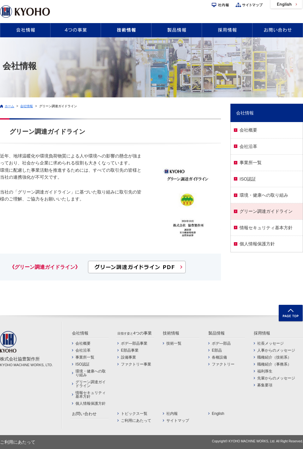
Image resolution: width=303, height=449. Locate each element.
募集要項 (264, 385)
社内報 (220, 5)
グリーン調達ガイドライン (58, 106)
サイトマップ (249, 5)
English (286, 5)
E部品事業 (130, 350)
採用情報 (227, 30)
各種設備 (219, 357)
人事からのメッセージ (276, 350)
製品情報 (177, 30)
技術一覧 (173, 343)
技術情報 (126, 30)
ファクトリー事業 (136, 364)
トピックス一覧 (134, 413)
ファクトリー (223, 364)
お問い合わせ (277, 30)
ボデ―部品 (221, 343)
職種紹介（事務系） (274, 364)
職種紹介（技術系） (274, 357)
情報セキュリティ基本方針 (266, 227)
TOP (290, 313)
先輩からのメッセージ (276, 378)
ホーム (9, 106)
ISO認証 (248, 178)
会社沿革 (248, 146)
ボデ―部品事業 (134, 343)
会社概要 (248, 129)
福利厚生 (264, 371)
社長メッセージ (270, 343)
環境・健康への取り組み (264, 195)
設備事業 (128, 357)
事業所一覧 (251, 162)
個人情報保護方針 (257, 243)
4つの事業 (75, 30)
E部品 (217, 350)
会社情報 (25, 30)
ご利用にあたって (136, 420)
